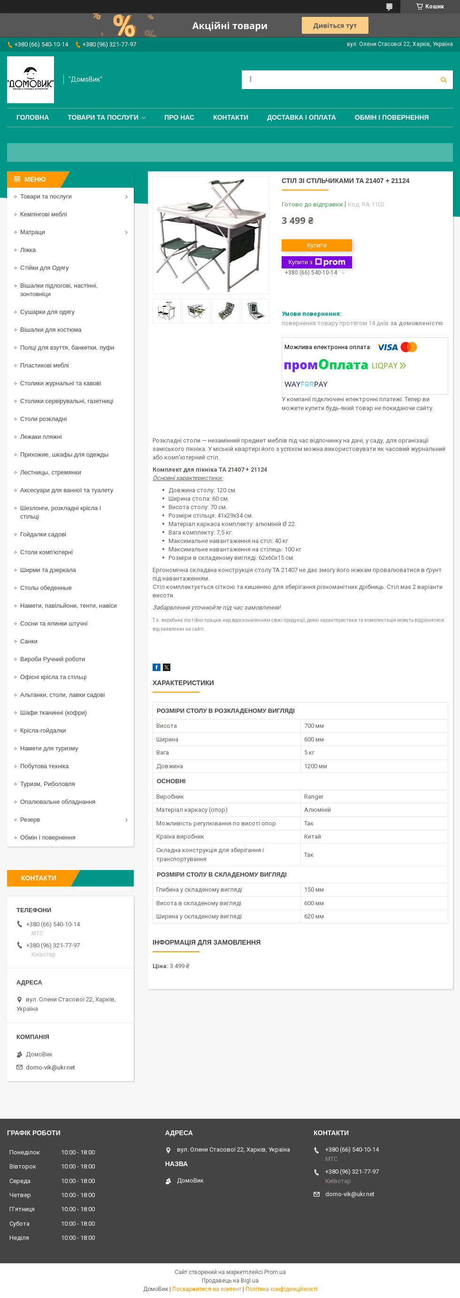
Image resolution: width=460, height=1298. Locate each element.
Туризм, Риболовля (47, 783)
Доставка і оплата (301, 117)
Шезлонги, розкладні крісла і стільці (60, 512)
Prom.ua (275, 1272)
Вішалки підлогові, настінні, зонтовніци (59, 290)
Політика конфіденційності (281, 1289)
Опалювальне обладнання (57, 801)
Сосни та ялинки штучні (53, 623)
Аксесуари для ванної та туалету (66, 490)
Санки (29, 641)
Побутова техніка (44, 766)
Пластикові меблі (44, 365)
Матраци (32, 232)
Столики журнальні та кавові (60, 383)
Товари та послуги (103, 117)
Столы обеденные (46, 587)
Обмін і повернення (392, 117)
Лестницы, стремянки (50, 472)
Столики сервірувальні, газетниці (66, 401)
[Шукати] (443, 79)
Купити (317, 245)
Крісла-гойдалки (43, 730)
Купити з (316, 262)
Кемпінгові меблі (43, 214)
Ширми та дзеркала (48, 569)
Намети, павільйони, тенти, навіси (68, 605)
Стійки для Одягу (44, 267)
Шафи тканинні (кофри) (53, 712)
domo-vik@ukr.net (50, 1067)
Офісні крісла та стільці (53, 676)
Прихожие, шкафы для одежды (64, 454)
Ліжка (28, 249)
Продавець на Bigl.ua (230, 1280)
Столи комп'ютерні (46, 552)
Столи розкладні (43, 418)
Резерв (30, 819)
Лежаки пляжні (41, 436)
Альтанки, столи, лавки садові (62, 694)
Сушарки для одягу (47, 311)
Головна (32, 117)
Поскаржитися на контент (206, 1289)
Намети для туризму (49, 748)
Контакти (230, 117)
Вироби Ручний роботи (52, 659)
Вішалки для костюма (50, 329)
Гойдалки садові (43, 534)
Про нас (179, 117)
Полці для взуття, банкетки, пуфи (67, 347)
